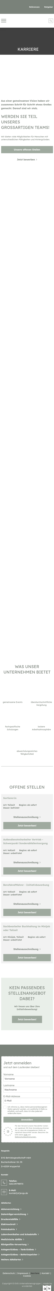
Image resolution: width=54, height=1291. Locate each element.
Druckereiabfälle (9, 1219)
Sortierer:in (10, 798)
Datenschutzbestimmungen (25, 1137)
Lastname (27, 1087)
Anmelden (27, 1119)
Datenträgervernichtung (13, 1214)
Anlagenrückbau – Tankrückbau (17, 1249)
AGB (26, 1135)
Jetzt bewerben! (27, 825)
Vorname (27, 1076)
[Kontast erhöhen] (45, 1289)
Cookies (27, 1276)
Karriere (35, 1273)
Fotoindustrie (8, 1229)
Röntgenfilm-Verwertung (14, 1244)
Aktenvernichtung (10, 1209)
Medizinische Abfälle (11, 1239)
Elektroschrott (8, 1224)
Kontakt (45, 1273)
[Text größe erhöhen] (49, 1289)
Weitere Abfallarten (11, 1259)
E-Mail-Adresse (27, 1098)
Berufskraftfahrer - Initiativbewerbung (26, 884)
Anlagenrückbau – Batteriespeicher (19, 1254)
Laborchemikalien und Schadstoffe (19, 1234)
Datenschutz (9, 1273)
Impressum (22, 1273)
